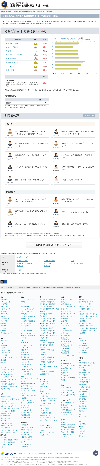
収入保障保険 (84, 389)
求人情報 (70, 454)
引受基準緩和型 (85, 382)
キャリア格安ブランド (86, 302)
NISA (2, 343)
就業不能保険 (83, 396)
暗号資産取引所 (5, 381)
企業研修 (64, 370)
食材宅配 (24, 314)
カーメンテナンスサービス (29, 379)
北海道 (43, 318)
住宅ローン (4, 362)
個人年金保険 (83, 408)
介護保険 (81, 403)
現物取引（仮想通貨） (9, 384)
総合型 (24, 393)
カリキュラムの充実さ (15, 55)
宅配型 (24, 340)
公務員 (43, 403)
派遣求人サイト (66, 333)
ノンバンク (11, 369)
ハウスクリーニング (27, 309)
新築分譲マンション (7, 428)
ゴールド (13, 377)
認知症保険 (82, 399)
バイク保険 (4, 306)
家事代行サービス (26, 306)
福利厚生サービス (26, 412)
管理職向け (65, 375)
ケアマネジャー (53, 401)
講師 (9, 51)
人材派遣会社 (65, 352)
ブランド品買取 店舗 (27, 403)
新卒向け (65, 380)
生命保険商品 (83, 384)
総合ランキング (22, 257)
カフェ (23, 381)
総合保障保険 (83, 406)
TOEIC (43, 398)
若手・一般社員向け (68, 377)
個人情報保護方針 (40, 454)
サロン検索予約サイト (68, 395)
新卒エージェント (66, 345)
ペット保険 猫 (83, 375)
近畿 (13, 408)
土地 (17, 399)
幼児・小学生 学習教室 (47, 371)
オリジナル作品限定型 (29, 395)
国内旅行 (25, 427)
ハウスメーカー (7, 444)
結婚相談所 (64, 407)
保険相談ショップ (6, 333)
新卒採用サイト (66, 342)
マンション (5, 399)
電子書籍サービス (26, 388)
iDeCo (81, 429)
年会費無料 (5, 377)
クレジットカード (6, 372)
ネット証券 (4, 340)
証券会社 (5, 345)
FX (1, 365)
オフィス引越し (26, 405)
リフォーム (4, 420)
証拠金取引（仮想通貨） (9, 386)
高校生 (43, 367)
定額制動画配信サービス (28, 383)
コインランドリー (26, 311)
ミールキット (25, 318)
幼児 (42, 384)
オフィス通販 (25, 408)
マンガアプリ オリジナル (29, 400)
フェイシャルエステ (67, 390)
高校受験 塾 (43, 316)
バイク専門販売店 (28, 369)
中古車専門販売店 (28, 359)
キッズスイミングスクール (48, 432)
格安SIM (82, 309)
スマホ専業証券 (5, 350)
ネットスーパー (26, 323)
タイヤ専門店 (83, 352)
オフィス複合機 (26, 410)
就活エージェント (66, 299)
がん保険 (3, 328)
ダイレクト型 (6, 302)
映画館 (63, 422)
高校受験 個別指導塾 (46, 328)
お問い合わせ (50, 454)
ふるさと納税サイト (27, 330)
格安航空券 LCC (26, 434)
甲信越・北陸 (51, 321)
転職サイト (64, 309)
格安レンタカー (26, 350)
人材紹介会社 (65, 349)
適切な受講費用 (13, 47)
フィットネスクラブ (46, 428)
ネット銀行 (4, 355)
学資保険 (3, 330)
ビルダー (5, 437)
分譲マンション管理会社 (8, 406)
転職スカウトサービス (68, 314)
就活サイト (64, 302)
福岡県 (19, 270)
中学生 (49, 367)
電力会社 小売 (25, 415)
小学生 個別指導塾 (46, 359)
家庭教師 (43, 369)
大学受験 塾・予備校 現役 (48, 299)
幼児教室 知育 (44, 374)
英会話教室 (43, 386)
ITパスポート (51, 403)
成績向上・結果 (13, 43)
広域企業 (83, 321)
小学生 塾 (43, 355)
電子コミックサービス (28, 391)
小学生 (55, 367)
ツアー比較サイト (26, 439)
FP (42, 393)
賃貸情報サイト (5, 416)
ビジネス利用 (26, 444)
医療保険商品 (83, 377)
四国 (81, 318)
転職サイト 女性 (66, 311)
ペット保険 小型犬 (84, 372)
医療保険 (3, 326)
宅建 (42, 396)
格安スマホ (90, 309)
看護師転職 (64, 318)
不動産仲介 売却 (6, 396)
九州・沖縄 (44, 326)
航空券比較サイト (26, 430)
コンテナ (25, 338)
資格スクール (44, 406)
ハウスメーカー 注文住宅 (8, 432)
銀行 (3, 348)
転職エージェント (66, 316)
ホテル (23, 442)
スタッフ (11, 66)
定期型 (88, 379)
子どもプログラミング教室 (48, 420)
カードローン (5, 367)
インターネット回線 (85, 323)
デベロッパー (6, 447)
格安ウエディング (66, 405)
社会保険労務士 (52, 398)
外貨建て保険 (83, 401)
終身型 (82, 379)
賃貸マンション (5, 418)
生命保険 (3, 323)
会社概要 (19, 454)
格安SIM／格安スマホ (86, 306)
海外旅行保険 (5, 318)
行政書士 (44, 401)
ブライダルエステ (66, 388)
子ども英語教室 (45, 381)
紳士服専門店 (83, 345)
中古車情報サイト (26, 355)
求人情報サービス (66, 335)
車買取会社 (24, 352)
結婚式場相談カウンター (69, 410)
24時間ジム (43, 430)
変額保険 (81, 411)
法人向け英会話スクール (47, 418)
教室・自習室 (12, 58)
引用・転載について (60, 454)
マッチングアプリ (66, 414)
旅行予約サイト (26, 425)
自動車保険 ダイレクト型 (87, 363)
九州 (17, 408)
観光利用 (25, 446)
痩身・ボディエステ (67, 392)
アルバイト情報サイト (68, 306)
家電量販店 (82, 340)
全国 (72, 432)
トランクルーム (26, 333)
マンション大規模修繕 (8, 411)
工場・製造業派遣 (66, 330)
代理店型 (5, 304)
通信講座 (43, 391)
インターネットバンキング (9, 357)
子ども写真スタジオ (27, 386)
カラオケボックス (66, 434)
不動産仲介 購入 (6, 401)
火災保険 (3, 316)
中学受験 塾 (43, 340)
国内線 (24, 437)
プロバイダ (82, 311)
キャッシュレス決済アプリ (9, 379)
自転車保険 (4, 314)
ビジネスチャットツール (69, 365)
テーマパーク (65, 437)
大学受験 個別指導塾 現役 (48, 304)
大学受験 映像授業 (46, 314)
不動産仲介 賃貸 (6, 413)
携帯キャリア (83, 299)
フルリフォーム (7, 423)
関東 (73, 425)
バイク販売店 (25, 367)
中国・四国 (53, 323)
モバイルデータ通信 (85, 304)
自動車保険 (4, 299)
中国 (95, 316)
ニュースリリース (29, 454)
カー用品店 (82, 350)
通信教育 (43, 364)
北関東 (10, 440)
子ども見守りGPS (26, 417)
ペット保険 (4, 321)
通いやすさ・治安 (13, 62)
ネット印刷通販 (66, 363)
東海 (9, 408)
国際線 (30, 437)
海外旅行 (32, 427)
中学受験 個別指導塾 (46, 345)
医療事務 (47, 393)
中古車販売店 (25, 357)
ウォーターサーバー (27, 299)
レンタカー (24, 347)
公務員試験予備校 (45, 415)
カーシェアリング (26, 345)
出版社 (24, 398)
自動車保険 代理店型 (85, 365)
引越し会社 (24, 342)
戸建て (12, 399)
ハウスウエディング (67, 402)
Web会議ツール (66, 368)
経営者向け (65, 373)
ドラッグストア (84, 343)
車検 (22, 376)
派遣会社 (64, 328)
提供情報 (11, 70)
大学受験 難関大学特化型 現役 (49, 309)
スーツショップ (84, 348)
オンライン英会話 (45, 389)
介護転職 (64, 321)
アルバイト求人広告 (67, 355)
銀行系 (4, 369)
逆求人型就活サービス (68, 304)
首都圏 (4, 408)
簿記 (47, 396)
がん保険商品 (83, 391)
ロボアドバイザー (6, 389)
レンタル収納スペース (29, 335)
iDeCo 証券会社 (6, 352)
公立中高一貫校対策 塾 (47, 350)
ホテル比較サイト (26, 432)
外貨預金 (3, 360)
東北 (5, 440)
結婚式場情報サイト (67, 412)
